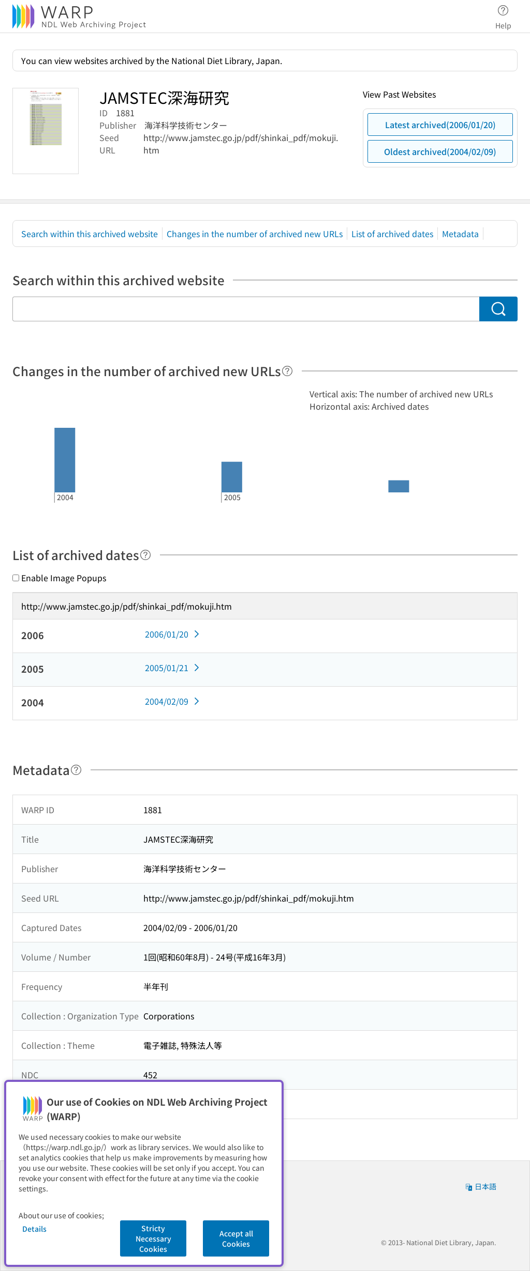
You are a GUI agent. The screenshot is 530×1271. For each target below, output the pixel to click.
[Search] (498, 309)
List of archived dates (392, 233)
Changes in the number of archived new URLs (255, 233)
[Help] (287, 371)
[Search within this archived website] (245, 309)
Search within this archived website (89, 233)
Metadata (460, 233)
